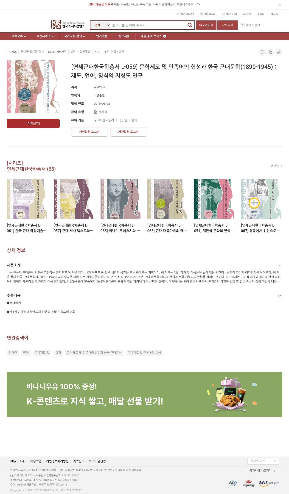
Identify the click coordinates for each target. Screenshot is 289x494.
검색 (190, 25)
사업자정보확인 (70, 480)
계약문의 (78, 461)
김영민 (13, 352)
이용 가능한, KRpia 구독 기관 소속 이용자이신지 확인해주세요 (144, 4)
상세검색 (227, 25)
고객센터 (247, 14)
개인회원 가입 (229, 14)
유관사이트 (258, 461)
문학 (73, 51)
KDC (97, 52)
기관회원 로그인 (128, 131)
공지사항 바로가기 (260, 470)
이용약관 (36, 461)
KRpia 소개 (17, 461)
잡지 (58, 352)
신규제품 (125, 36)
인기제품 (103, 36)
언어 (25, 352)
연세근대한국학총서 (32, 51)
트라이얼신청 (97, 461)
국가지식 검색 (76, 36)
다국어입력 (206, 25)
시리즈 (13, 52)
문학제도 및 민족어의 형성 (144, 352)
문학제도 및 (42, 352)
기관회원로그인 (185, 14)
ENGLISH (274, 14)
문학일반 (84, 51)
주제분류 (19, 36)
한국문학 (118, 51)
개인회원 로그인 (89, 131)
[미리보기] (33, 123)
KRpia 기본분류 (57, 52)
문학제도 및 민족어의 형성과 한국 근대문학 (94, 352)
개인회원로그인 (207, 14)
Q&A (261, 14)
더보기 (275, 166)
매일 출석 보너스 (155, 36)
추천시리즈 (46, 36)
